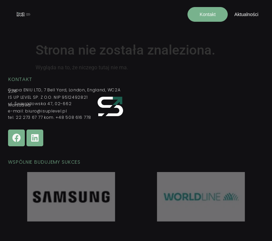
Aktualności (246, 14)
